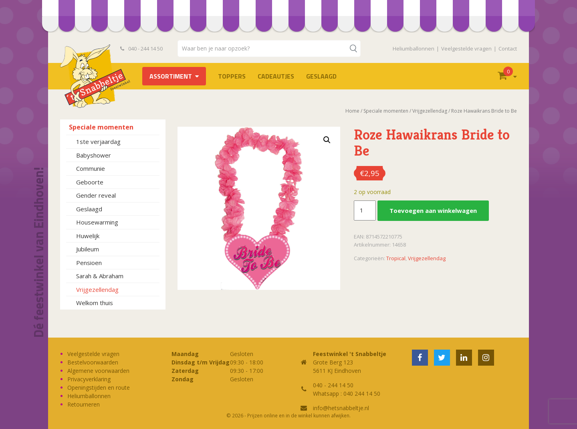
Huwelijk (87, 236)
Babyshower (93, 155)
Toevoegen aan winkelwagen (433, 210)
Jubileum (87, 249)
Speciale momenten (101, 127)
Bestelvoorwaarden (92, 362)
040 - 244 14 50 (141, 48)
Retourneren (83, 404)
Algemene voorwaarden (98, 370)
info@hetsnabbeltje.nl (341, 408)
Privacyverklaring (89, 379)
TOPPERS (232, 76)
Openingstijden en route (98, 387)
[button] (327, 140)
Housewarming (97, 222)
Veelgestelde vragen (466, 48)
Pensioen (89, 263)
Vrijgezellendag (97, 289)
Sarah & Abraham (99, 276)
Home (352, 110)
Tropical (396, 258)
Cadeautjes (276, 76)
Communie (90, 168)
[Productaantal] (364, 210)
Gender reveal (96, 195)
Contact (507, 48)
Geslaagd (321, 76)
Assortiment (170, 76)
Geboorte (89, 182)
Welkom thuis (94, 303)
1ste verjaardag (98, 142)
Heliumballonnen (413, 48)
